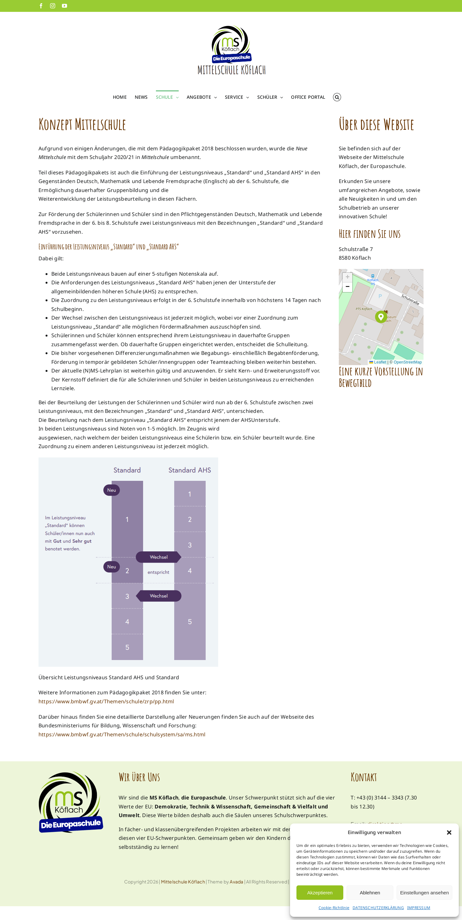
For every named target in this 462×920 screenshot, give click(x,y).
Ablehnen (370, 892)
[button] (449, 832)
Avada (236, 881)
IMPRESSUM (418, 907)
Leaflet (377, 362)
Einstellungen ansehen (424, 892)
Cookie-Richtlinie (334, 907)
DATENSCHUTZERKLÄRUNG (378, 907)
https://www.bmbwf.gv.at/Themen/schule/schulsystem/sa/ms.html (121, 734)
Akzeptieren (319, 892)
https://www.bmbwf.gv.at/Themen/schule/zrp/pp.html (106, 701)
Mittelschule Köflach (183, 881)
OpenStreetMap (408, 362)
